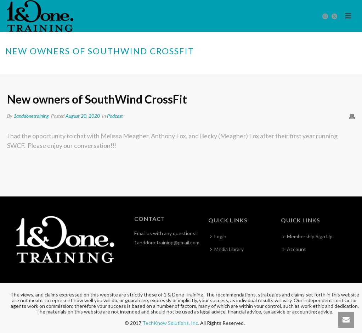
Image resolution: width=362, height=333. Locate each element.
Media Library (227, 249)
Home (228, 67)
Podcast (249, 67)
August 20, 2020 (83, 116)
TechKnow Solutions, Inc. (170, 323)
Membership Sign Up (308, 236)
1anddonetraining (31, 116)
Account (294, 249)
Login (218, 236)
